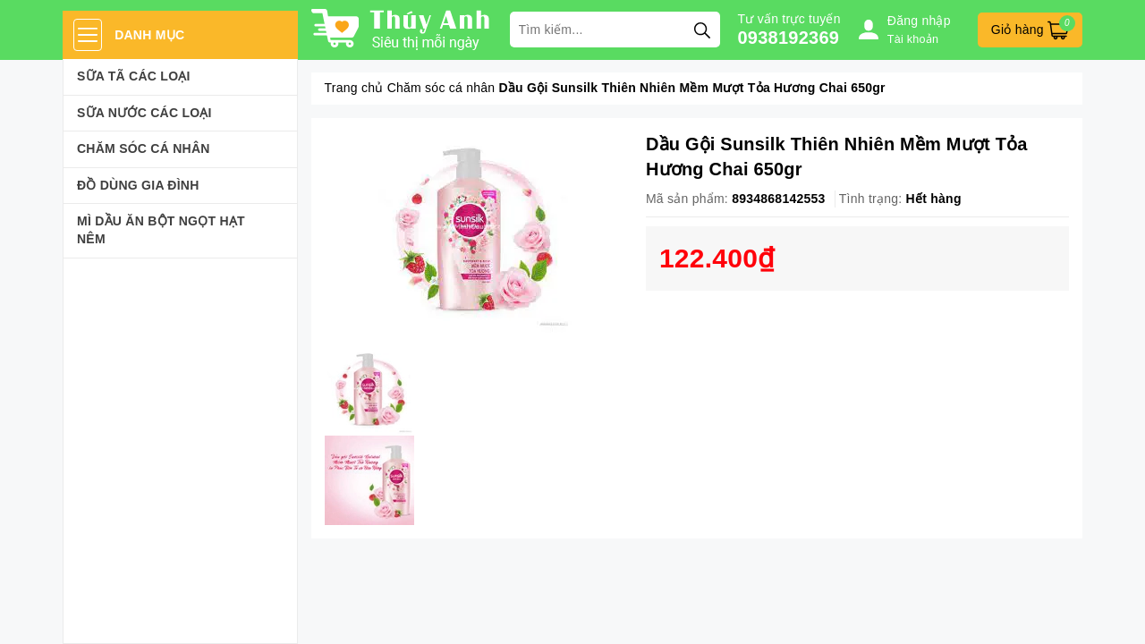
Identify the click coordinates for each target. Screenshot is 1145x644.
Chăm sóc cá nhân (143, 148)
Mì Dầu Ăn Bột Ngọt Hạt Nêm (161, 230)
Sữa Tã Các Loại (134, 76)
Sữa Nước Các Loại (144, 113)
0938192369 (789, 37)
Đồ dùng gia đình (138, 185)
